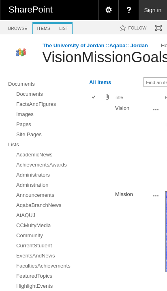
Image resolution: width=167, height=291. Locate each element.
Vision (122, 108)
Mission (124, 194)
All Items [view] (100, 82)
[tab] (18, 27)
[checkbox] (94, 98)
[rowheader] (95, 146)
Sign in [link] (153, 10)
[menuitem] (108, 10)
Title (119, 97)
